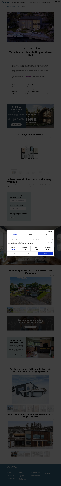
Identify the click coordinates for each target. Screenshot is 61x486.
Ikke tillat (15, 253)
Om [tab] (46, 234)
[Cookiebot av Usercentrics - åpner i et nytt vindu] (48, 231)
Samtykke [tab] (15, 234)
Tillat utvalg (30, 253)
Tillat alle (45, 253)
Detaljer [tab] (30, 234)
